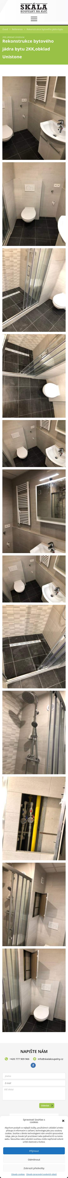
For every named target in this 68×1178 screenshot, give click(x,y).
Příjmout (34, 1150)
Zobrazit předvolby (34, 1168)
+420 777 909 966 (19, 1058)
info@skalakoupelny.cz (50, 1058)
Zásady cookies (18, 1174)
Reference (17, 29)
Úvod (5, 29)
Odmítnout (34, 1159)
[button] (63, 1120)
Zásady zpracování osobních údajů (41, 1174)
